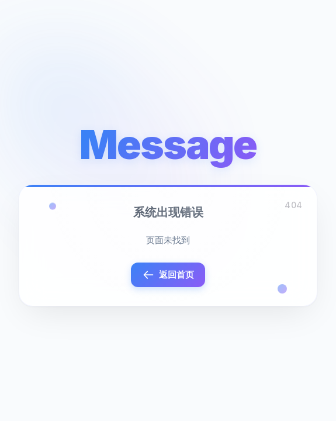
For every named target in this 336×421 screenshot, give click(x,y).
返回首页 (168, 275)
